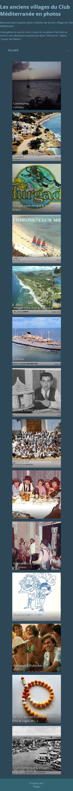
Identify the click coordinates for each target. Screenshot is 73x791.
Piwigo (36, 786)
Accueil (13, 50)
